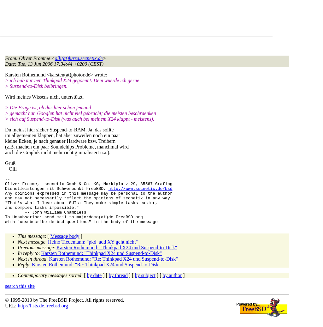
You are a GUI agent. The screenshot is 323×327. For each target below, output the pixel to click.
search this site (20, 295)
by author (172, 285)
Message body (64, 245)
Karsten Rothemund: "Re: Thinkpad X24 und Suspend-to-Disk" (113, 268)
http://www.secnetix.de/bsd (141, 191)
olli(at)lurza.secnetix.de (79, 58)
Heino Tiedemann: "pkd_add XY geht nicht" (93, 251)
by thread (118, 285)
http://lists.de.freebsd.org (43, 315)
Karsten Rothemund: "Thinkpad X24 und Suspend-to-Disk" (116, 257)
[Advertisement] (120, 19)
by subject (145, 285)
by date (94, 285)
